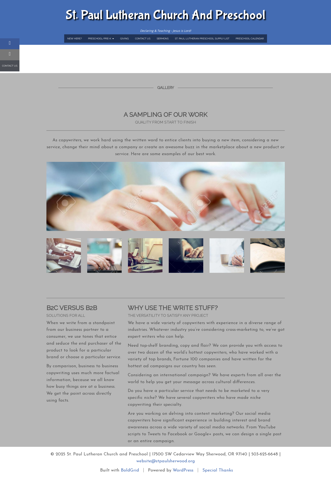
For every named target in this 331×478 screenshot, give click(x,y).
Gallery (165, 87)
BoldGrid (130, 470)
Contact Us (142, 38)
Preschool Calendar (250, 38)
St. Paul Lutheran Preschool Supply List (202, 38)
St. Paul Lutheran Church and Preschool (166, 15)
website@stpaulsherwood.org (165, 461)
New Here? (74, 38)
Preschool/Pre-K (101, 38)
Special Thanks (217, 470)
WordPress (183, 470)
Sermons (163, 38)
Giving (124, 38)
